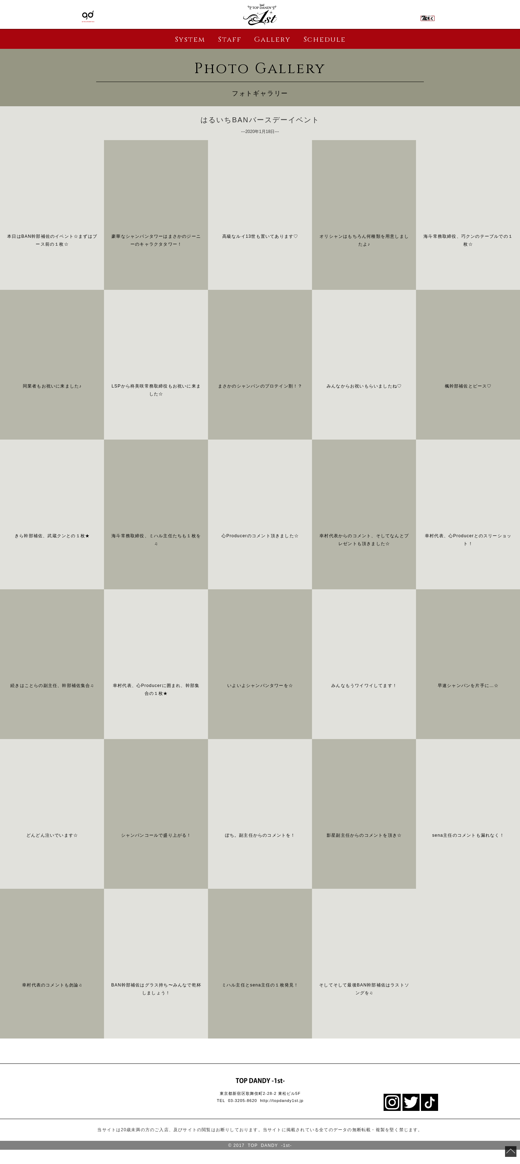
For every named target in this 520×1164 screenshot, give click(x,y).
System (190, 39)
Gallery (272, 39)
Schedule (324, 39)
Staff (229, 39)
